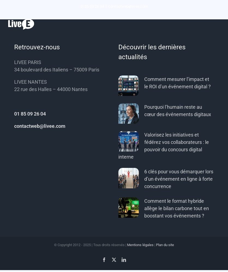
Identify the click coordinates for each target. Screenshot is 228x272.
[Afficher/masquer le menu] (215, 24)
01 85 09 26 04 (30, 114)
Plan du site (165, 245)
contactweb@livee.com (128, 6)
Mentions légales (140, 245)
